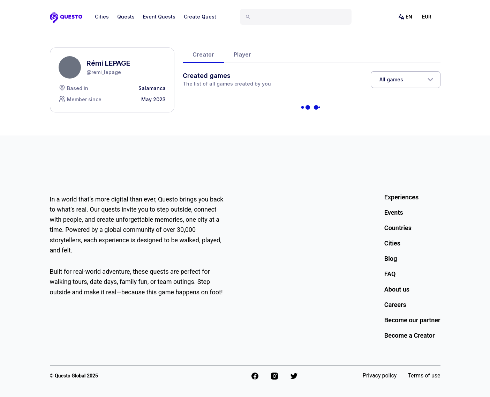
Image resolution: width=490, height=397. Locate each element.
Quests (126, 17)
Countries (398, 227)
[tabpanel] (311, 96)
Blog (390, 258)
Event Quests (159, 17)
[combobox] (298, 17)
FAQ (390, 274)
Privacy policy (380, 375)
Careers (395, 304)
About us (396, 289)
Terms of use (424, 375)
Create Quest (200, 17)
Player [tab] (242, 54)
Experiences (401, 197)
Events (393, 212)
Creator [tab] (203, 54)
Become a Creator (409, 335)
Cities (102, 17)
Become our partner (412, 320)
